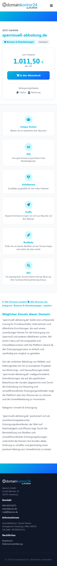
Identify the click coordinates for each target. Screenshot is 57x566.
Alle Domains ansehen (15, 301)
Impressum (7, 540)
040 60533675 (9, 505)
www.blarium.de (9, 508)
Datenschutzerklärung (12, 543)
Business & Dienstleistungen (19, 42)
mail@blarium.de (10, 511)
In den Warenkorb (29, 75)
